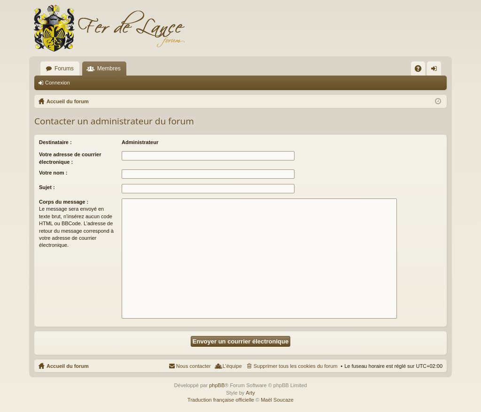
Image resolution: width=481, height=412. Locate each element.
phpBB (217, 385)
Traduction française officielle (220, 400)
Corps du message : (63, 202)
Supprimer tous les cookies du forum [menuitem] (296, 366)
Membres (109, 68)
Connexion (57, 82)
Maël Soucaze (277, 400)
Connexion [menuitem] (436, 70)
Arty (250, 393)
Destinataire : (55, 142)
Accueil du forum (68, 366)
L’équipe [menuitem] (232, 366)
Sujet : (47, 187)
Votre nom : (53, 172)
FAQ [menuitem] (421, 70)
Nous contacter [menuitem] (193, 366)
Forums (64, 68)
